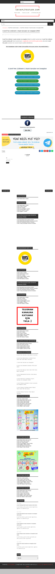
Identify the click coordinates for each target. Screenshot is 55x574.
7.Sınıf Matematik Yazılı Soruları (24, 485)
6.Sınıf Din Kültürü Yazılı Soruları (24, 451)
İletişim (50, 569)
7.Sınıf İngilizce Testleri (22, 307)
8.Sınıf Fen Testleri (21, 337)
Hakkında (45, 569)
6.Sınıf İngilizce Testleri (22, 282)
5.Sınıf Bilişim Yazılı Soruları (23, 411)
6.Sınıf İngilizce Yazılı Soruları (23, 450)
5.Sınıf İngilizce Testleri (22, 216)
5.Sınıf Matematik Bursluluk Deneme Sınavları (27, 226)
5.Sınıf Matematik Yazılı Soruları (24, 405)
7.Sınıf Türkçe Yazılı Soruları (23, 484)
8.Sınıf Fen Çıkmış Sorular (22, 350)
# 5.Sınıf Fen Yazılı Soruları (14, 137)
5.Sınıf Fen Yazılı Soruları (13, 27)
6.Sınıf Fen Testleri (21, 280)
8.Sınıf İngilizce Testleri (22, 341)
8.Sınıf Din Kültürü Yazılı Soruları (24, 501)
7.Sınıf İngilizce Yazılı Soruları (23, 488)
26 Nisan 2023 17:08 (10, 161)
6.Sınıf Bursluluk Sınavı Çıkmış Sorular (25, 292)
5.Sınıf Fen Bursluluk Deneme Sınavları (25, 227)
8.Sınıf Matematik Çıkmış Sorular (24, 348)
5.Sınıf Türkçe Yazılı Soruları (23, 406)
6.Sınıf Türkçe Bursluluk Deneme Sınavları (26, 296)
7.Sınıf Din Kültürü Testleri (23, 308)
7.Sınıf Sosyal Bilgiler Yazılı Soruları (25, 486)
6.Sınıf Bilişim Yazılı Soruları (23, 452)
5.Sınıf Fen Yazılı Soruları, (25, 37)
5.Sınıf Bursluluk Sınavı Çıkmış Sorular (25, 225)
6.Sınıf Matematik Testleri (23, 279)
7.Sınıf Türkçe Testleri (22, 305)
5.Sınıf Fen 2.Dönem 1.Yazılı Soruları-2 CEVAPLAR (27, 87)
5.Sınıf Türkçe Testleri (22, 211)
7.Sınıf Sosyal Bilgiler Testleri (23, 306)
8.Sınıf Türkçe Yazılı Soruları (23, 498)
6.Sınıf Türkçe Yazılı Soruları (23, 446)
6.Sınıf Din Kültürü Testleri (23, 284)
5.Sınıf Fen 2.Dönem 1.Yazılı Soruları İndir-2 (27, 83)
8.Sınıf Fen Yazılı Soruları (22, 497)
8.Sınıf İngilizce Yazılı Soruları (23, 499)
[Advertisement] (27, 108)
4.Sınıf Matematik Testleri (23, 204)
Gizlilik (27, 571)
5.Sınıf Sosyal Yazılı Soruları (23, 407)
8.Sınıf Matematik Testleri (23, 336)
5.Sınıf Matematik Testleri (23, 210)
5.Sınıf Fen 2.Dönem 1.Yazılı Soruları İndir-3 (27, 91)
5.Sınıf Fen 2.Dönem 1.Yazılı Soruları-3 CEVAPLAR (27, 95)
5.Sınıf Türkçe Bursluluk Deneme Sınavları (26, 228)
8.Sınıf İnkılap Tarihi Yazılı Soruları (24, 500)
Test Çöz (40, 569)
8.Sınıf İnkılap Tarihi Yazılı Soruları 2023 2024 (27, 510)
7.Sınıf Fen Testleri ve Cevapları (25, 367)
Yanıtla (7, 165)
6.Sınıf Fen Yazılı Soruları (22, 447)
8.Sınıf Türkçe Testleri (22, 338)
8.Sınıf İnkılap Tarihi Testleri (23, 339)
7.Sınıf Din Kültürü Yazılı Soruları (24, 489)
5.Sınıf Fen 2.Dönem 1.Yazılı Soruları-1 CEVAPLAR (27, 79)
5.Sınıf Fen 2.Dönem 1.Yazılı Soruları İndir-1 (27, 75)
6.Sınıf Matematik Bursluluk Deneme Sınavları (27, 293)
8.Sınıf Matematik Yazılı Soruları (24, 495)
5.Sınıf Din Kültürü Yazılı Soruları (24, 408)
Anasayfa (5, 27)
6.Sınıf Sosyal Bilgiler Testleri (23, 281)
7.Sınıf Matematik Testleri (23, 302)
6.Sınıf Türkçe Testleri (22, 278)
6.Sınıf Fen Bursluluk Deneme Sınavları (25, 294)
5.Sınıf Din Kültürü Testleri (23, 215)
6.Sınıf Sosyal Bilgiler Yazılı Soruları (25, 448)
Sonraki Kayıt (6, 195)
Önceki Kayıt (49, 195)
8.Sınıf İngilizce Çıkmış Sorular (23, 353)
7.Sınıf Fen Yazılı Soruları (22, 483)
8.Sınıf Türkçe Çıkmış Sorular (23, 351)
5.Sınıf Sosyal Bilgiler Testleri (23, 214)
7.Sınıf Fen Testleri (21, 303)
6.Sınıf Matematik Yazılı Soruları (24, 445)
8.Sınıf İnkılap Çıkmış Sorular (23, 352)
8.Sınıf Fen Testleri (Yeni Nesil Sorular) (27, 360)
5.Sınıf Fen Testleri (21, 213)
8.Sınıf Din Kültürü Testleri (23, 342)
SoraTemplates (11, 569)
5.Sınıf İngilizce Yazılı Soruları (23, 410)
